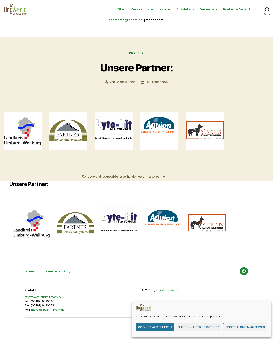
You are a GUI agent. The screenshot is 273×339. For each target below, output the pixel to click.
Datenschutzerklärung (59, 271)
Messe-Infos (139, 9)
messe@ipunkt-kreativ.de (47, 310)
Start (122, 9)
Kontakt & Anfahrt (236, 9)
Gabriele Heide (125, 82)
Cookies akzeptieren (155, 327)
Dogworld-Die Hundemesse (60, 328)
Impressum (32, 271)
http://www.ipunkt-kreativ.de (43, 297)
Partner (136, 53)
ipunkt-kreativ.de (167, 290)
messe (151, 176)
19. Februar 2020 (157, 82)
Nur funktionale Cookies (199, 327)
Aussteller (184, 9)
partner (162, 176)
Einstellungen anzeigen (245, 327)
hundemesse (136, 176)
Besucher (165, 9)
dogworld (94, 176)
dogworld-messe (114, 176)
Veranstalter (209, 9)
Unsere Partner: (136, 67)
